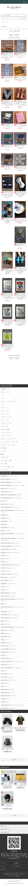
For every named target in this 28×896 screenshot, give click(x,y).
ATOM (18, 876)
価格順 (15, 31)
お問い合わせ (3, 869)
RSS (16, 876)
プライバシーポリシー (18, 874)
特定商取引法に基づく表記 (9, 874)
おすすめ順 (10, 31)
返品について (23, 873)
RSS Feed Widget (14, 383)
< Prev (11, 35)
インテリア (7, 22)
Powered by (14, 883)
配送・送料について (16, 873)
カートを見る (17, 866)
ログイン (2, 866)
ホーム (2, 22)
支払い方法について (8, 873)
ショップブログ (11, 876)
